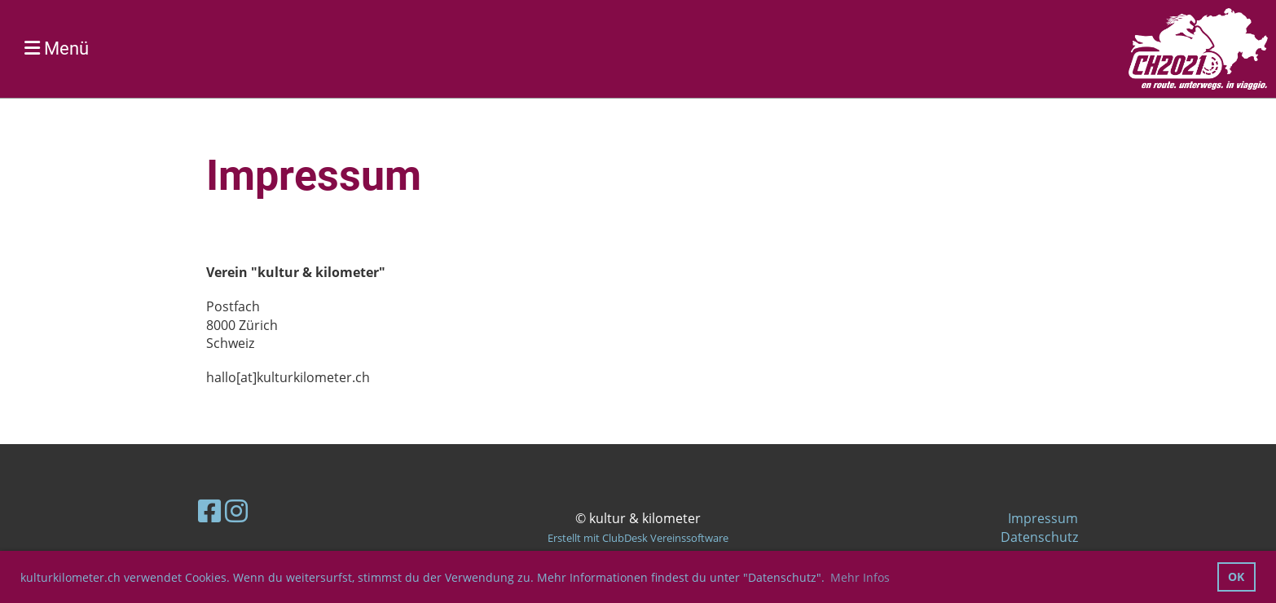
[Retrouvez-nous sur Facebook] (209, 510)
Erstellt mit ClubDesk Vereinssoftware (638, 537)
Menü (56, 48)
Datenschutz (1039, 537)
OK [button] (1236, 576)
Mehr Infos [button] (860, 577)
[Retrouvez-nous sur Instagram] (236, 510)
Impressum (1043, 518)
